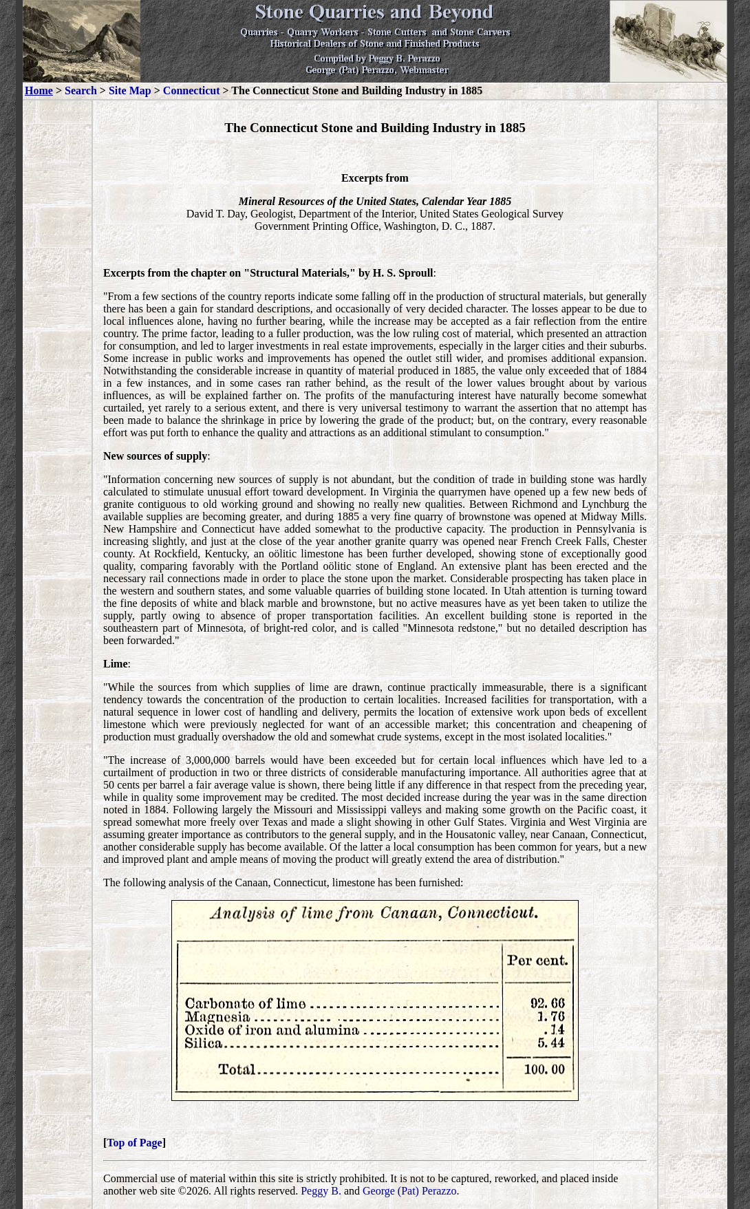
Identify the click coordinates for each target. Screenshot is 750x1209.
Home (39, 90)
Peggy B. (321, 1191)
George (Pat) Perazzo (410, 1191)
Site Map (130, 90)
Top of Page (134, 1142)
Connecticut (191, 90)
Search (81, 90)
